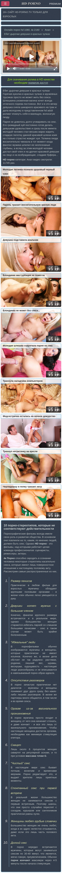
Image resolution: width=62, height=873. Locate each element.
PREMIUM (55, 3)
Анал (48, 29)
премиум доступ (38, 82)
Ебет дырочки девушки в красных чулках (27, 34)
